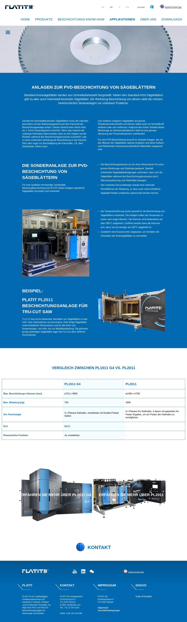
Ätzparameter (123, 232)
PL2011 (45, 299)
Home (25, 19)
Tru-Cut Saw (28, 319)
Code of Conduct (144, 596)
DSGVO (141, 585)
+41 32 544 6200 (71, 607)
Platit (27, 585)
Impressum (107, 585)
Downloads (171, 19)
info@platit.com (74, 605)
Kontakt (141, 7)
